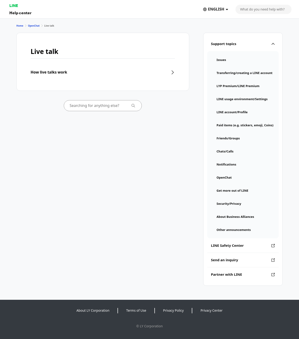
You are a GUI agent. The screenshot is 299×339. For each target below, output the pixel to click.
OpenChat (34, 25)
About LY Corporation (92, 310)
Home (19, 25)
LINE (13, 5)
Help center (20, 12)
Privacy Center (211, 310)
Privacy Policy (173, 310)
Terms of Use (136, 310)
